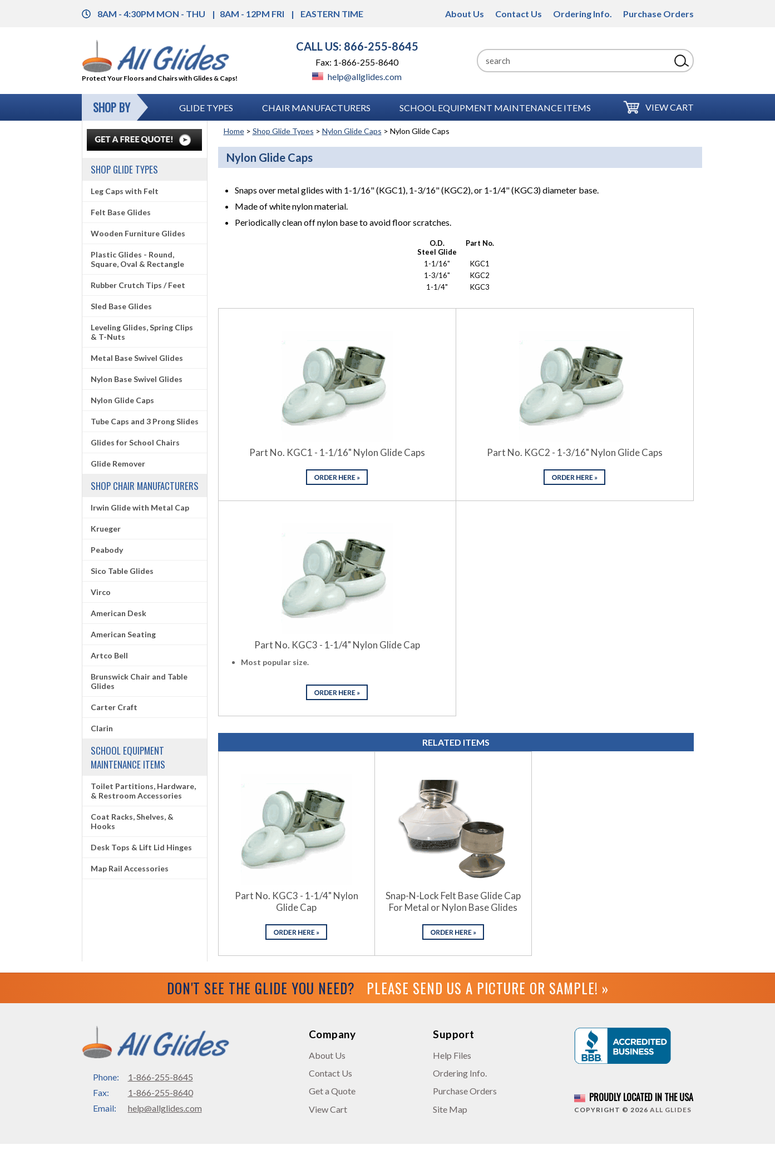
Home (234, 131)
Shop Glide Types (283, 131)
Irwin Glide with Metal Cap (140, 507)
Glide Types (206, 107)
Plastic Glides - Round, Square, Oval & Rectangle (137, 259)
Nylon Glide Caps (352, 131)
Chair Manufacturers (316, 107)
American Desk (118, 613)
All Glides (671, 1110)
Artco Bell (109, 655)
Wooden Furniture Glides (138, 233)
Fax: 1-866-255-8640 (356, 62)
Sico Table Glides (122, 571)
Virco (101, 592)
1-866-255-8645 (160, 1077)
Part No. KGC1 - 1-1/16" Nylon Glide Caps (337, 452)
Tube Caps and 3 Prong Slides (145, 421)
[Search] (574, 60)
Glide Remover (118, 463)
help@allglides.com (357, 76)
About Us (464, 13)
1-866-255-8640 (160, 1092)
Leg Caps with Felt (125, 191)
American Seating (123, 634)
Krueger (106, 528)
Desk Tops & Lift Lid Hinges (141, 847)
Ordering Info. (582, 13)
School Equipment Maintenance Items (495, 107)
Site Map (450, 1109)
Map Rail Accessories (130, 868)
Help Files (452, 1055)
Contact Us (518, 13)
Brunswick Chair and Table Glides (139, 681)
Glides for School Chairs (135, 442)
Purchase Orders (658, 13)
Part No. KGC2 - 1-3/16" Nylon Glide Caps (575, 452)
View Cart (669, 107)
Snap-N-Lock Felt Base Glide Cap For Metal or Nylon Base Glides (453, 901)
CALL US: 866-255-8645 (357, 46)
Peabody (107, 549)
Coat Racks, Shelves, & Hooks (132, 821)
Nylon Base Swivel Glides (136, 379)
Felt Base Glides (121, 212)
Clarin (102, 728)
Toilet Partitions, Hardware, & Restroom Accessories (143, 790)
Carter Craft (114, 707)
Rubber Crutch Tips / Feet (138, 285)
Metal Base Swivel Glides (137, 358)
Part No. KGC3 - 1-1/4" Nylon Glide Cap (337, 645)
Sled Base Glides (121, 306)
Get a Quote (332, 1090)
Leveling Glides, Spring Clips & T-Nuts (142, 332)
